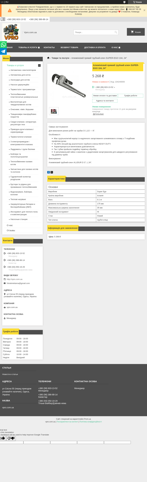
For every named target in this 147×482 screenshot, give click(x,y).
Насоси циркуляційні (19, 85)
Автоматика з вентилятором (23, 70)
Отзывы (11, 230)
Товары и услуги (27, 47)
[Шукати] (115, 32)
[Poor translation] (11, 438)
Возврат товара (69, 47)
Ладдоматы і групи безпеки (22, 149)
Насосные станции (18, 219)
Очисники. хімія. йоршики (21, 109)
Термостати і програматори (22, 89)
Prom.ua (87, 419)
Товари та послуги (60, 58)
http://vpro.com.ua (14, 279)
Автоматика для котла (20, 75)
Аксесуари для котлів (20, 80)
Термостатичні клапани (21, 137)
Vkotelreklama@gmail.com (18, 283)
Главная (7, 47)
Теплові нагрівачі (18, 199)
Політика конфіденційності (91, 422)
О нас (115, 47)
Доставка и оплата (95, 47)
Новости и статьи (10, 374)
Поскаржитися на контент (67, 422)
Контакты (49, 47)
